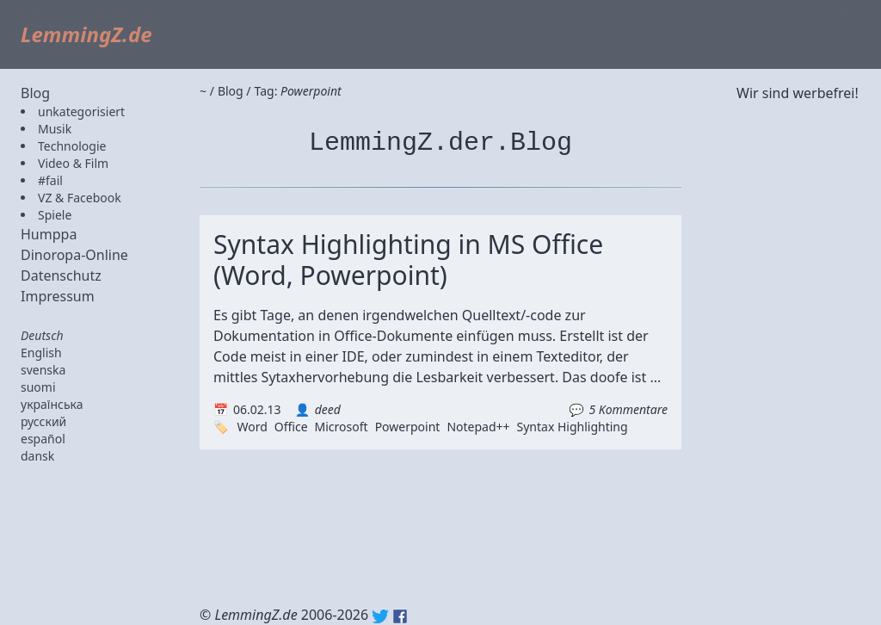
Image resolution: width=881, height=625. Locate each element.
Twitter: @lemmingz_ (380, 616)
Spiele (54, 215)
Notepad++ (478, 426)
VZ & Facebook (79, 197)
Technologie (72, 146)
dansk (37, 456)
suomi (38, 387)
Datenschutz (61, 275)
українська (52, 404)
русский (43, 421)
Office (291, 426)
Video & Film (73, 163)
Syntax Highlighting (572, 426)
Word (252, 426)
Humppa (49, 234)
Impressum (58, 296)
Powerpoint (407, 426)
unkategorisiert (81, 111)
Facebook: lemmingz (400, 616)
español (43, 438)
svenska (43, 370)
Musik (54, 129)
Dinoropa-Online (74, 254)
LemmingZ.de (86, 34)
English (41, 352)
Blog (35, 93)
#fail (50, 180)
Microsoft (341, 426)
